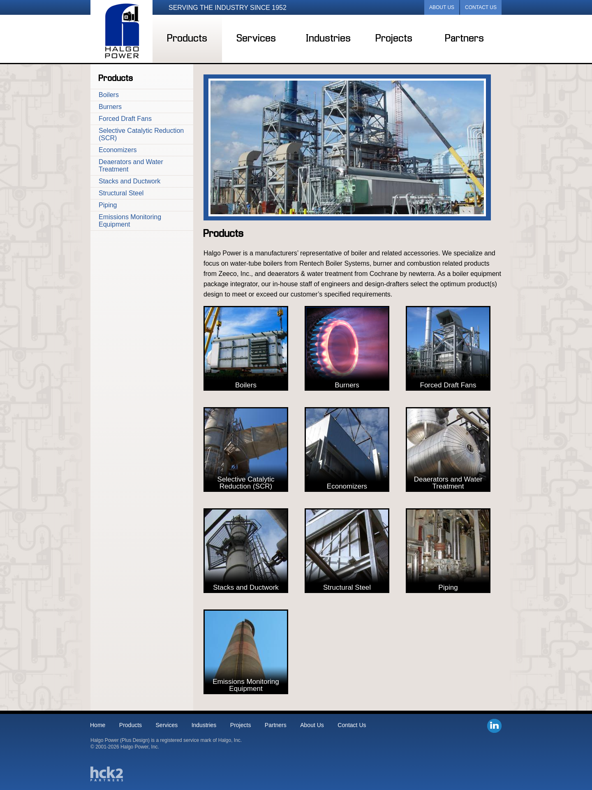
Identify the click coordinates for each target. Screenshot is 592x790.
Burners (110, 106)
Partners (464, 39)
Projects (394, 39)
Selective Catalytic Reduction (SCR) (141, 134)
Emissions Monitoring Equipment (130, 220)
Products (187, 39)
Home (97, 725)
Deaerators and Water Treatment (131, 165)
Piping (108, 205)
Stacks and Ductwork (129, 181)
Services (256, 39)
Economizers (117, 149)
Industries (328, 39)
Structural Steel (121, 193)
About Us (441, 7)
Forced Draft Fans (125, 118)
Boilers (109, 94)
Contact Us (481, 7)
